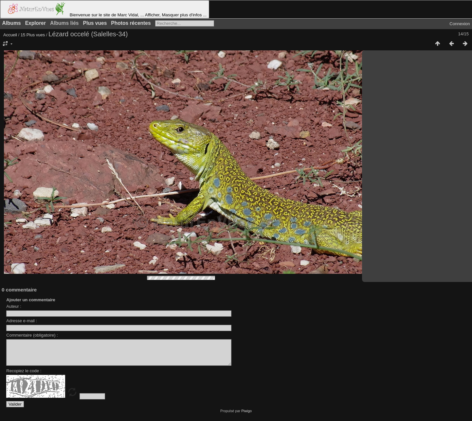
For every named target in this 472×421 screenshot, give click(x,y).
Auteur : (13, 306)
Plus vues (95, 23)
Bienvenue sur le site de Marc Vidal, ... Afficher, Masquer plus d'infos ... (105, 9)
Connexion (459, 23)
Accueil (10, 34)
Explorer (35, 23)
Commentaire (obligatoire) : (32, 335)
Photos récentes (131, 23)
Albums (11, 23)
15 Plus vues (33, 34)
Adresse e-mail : (21, 320)
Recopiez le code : (23, 375)
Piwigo (246, 416)
